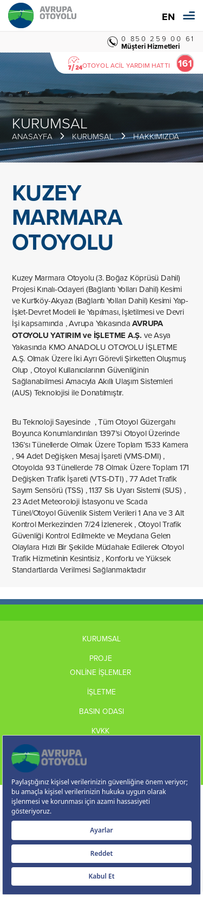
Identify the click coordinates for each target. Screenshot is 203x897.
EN (168, 17)
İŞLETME (101, 691)
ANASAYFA (32, 136)
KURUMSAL (93, 136)
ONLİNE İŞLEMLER (101, 672)
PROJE (101, 658)
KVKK (101, 730)
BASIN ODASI (101, 711)
